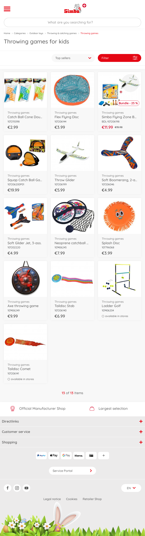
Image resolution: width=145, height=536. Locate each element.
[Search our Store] (72, 22)
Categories (20, 33)
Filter (119, 58)
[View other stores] (84, 6)
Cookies (71, 499)
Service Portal (72, 471)
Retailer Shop (92, 499)
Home (7, 33)
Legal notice (52, 499)
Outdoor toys (36, 33)
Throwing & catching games (62, 33)
